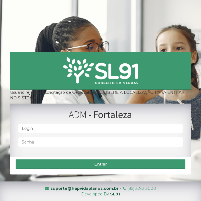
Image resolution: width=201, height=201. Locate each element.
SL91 (115, 194)
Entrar (100, 164)
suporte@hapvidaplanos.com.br (84, 188)
